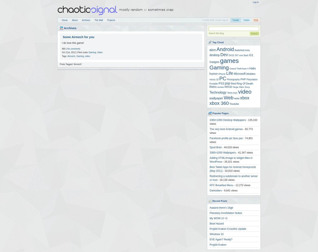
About (75, 20)
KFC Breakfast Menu (221, 185)
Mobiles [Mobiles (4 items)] (250, 73)
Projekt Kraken (218, 244)
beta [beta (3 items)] (247, 50)
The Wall (99, 20)
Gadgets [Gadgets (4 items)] (214, 62)
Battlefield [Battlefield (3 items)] (240, 50)
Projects (111, 20)
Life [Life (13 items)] (229, 73)
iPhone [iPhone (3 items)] (221, 74)
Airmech (71, 56)
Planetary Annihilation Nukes (226, 213)
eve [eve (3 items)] (241, 55)
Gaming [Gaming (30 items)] (219, 67)
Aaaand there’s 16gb (221, 207)
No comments (73, 49)
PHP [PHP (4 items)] (243, 79)
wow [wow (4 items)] (236, 98)
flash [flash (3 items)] (246, 55)
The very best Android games (226, 129)
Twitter (246, 20)
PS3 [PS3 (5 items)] (221, 83)
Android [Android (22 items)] (225, 49)
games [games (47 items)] (229, 60)
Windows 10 (216, 234)
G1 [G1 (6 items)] (251, 55)
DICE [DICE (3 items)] (231, 55)
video (87, 56)
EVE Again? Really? (221, 239)
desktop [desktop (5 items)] (214, 55)
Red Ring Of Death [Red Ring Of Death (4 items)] (242, 83)
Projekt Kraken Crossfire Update (228, 228)
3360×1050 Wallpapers (223, 152)
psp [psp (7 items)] (227, 83)
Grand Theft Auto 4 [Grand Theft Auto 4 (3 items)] (239, 68)
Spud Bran (216, 147)
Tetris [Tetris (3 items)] (230, 92)
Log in (256, 2)
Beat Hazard (217, 223)
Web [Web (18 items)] (228, 97)
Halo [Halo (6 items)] (252, 68)
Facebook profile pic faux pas (226, 138)
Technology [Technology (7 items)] (217, 92)
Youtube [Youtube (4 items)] (234, 103)
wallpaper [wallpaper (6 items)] (216, 98)
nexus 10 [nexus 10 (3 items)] (214, 79)
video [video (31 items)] (244, 92)
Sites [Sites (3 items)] (241, 87)
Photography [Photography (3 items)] (233, 79)
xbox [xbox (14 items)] (245, 97)
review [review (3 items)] (220, 87)
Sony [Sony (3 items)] (247, 87)
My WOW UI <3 (218, 218)
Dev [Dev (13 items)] (224, 54)
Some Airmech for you (78, 37)
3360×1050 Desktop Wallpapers (228, 120)
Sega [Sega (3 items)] (235, 87)
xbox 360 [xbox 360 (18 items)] (219, 103)
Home (65, 20)
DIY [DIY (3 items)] (237, 55)
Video (100, 52)
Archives (86, 20)
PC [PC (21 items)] (222, 78)
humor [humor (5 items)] (213, 73)
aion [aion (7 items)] (212, 50)
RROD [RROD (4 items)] (228, 87)
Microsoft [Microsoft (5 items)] (240, 73)
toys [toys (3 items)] (235, 92)
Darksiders (216, 190)
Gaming (92, 52)
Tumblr (235, 20)
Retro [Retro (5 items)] (213, 87)
